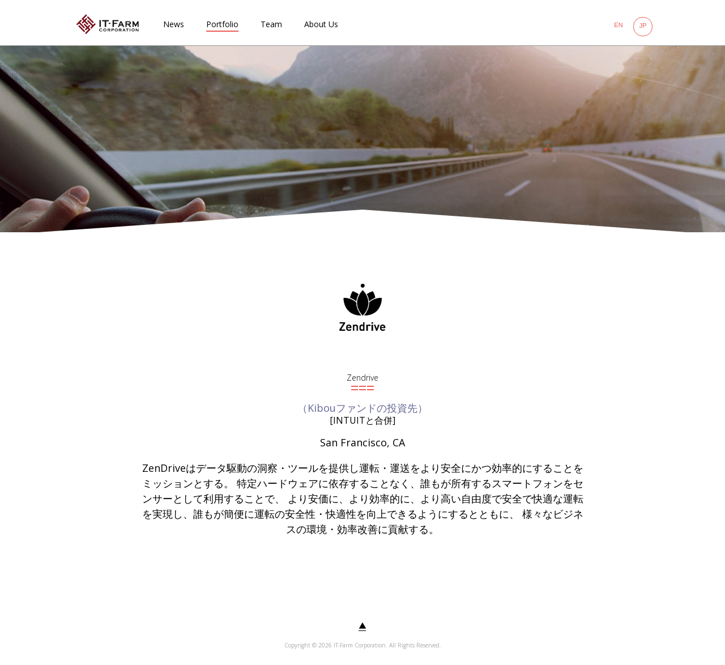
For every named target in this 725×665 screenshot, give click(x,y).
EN (618, 25)
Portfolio (222, 24)
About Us (321, 24)
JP (643, 25)
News (173, 24)
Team (271, 24)
